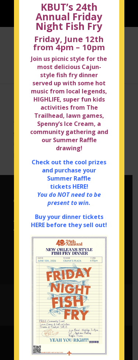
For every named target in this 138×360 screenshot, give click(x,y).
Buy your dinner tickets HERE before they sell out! (69, 223)
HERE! (80, 189)
